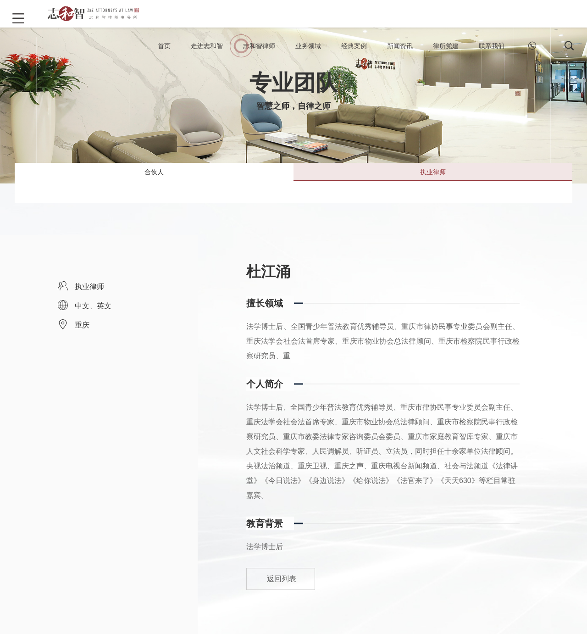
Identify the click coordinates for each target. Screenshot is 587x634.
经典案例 (354, 55)
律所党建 (446, 55)
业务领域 (308, 55)
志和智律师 (259, 55)
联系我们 (491, 55)
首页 (164, 55)
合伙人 (154, 183)
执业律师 (432, 183)
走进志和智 (207, 55)
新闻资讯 (400, 55)
